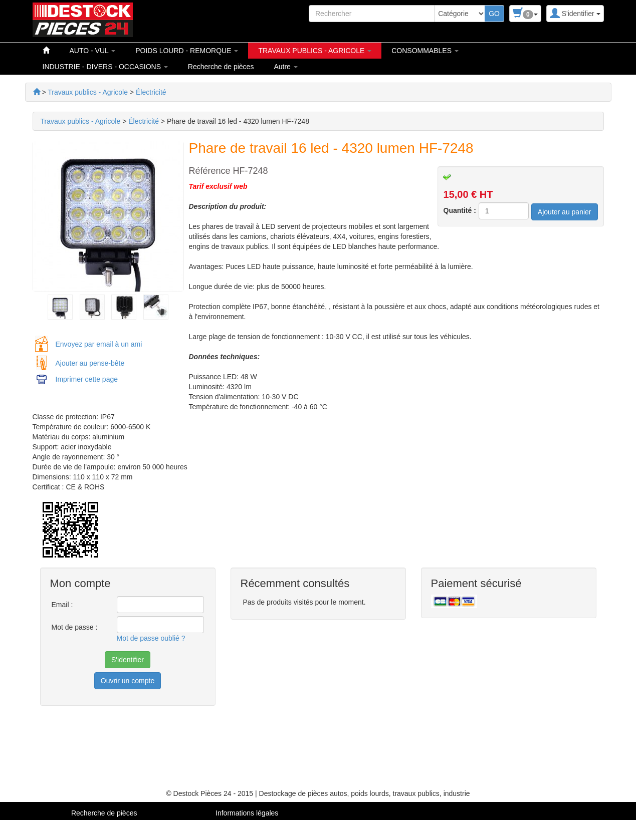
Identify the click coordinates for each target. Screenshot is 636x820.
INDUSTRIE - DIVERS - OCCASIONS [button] (105, 67)
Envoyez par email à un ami (99, 344)
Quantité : (460, 210)
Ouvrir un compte (127, 681)
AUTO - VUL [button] (93, 51)
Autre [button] (285, 67)
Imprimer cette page (87, 379)
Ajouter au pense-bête (90, 363)
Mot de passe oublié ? (151, 638)
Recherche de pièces (221, 67)
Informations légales (247, 813)
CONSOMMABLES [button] (425, 51)
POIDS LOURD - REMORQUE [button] (186, 51)
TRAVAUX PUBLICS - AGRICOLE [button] (314, 51)
